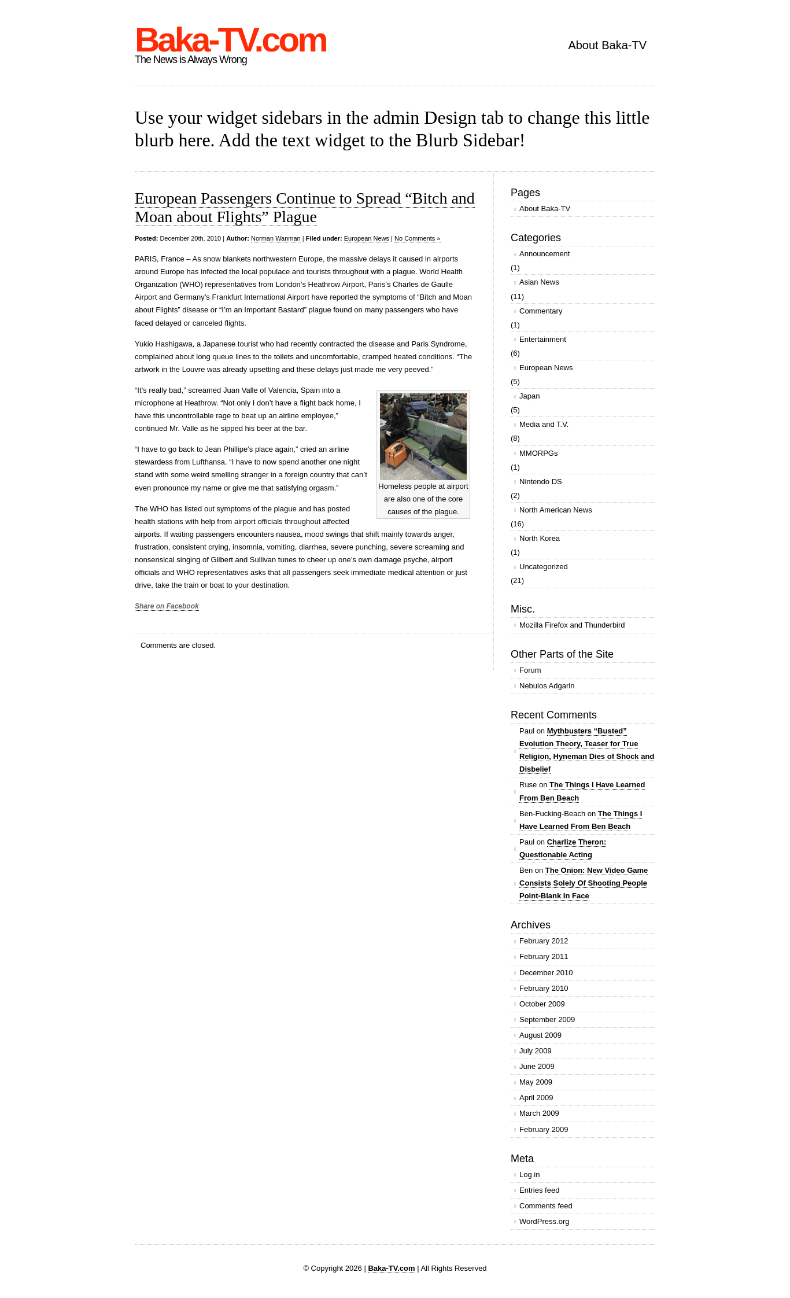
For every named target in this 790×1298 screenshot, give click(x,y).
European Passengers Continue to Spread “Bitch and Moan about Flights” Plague (305, 207)
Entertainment (542, 339)
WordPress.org (544, 1221)
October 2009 (542, 1004)
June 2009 (537, 1066)
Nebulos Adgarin (546, 685)
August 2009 (540, 1035)
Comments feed (546, 1205)
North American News (555, 510)
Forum (530, 670)
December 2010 (546, 972)
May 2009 (535, 1082)
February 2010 (543, 988)
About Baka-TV (607, 45)
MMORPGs (538, 453)
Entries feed (539, 1190)
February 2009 (543, 1129)
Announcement (544, 253)
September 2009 (547, 1019)
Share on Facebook (167, 606)
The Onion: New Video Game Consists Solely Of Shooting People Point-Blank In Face (583, 883)
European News (366, 238)
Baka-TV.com (230, 39)
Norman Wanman (276, 238)
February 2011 (543, 956)
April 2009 (536, 1097)
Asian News (539, 282)
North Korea (539, 538)
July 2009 (535, 1050)
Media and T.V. (543, 424)
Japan (529, 396)
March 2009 (539, 1113)
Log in (529, 1174)
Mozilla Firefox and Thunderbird (572, 625)
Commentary (540, 311)
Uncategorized (543, 566)
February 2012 (543, 940)
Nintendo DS (540, 481)
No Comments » (417, 238)
